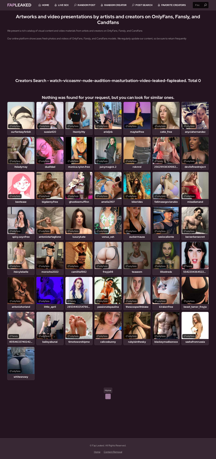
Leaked (19, 5)
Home (45, 5)
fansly (160, 161)
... (108, 396)
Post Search (144, 5)
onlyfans (16, 126)
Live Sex (63, 5)
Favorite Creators (173, 5)
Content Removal (113, 451)
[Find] (205, 5)
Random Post (86, 5)
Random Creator (115, 5)
